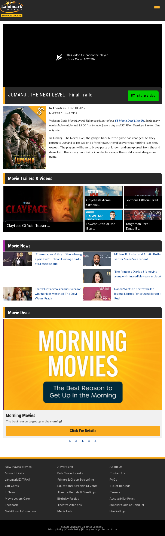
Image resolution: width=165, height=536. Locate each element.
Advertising (65, 466)
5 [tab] (95, 441)
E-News (10, 492)
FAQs (113, 479)
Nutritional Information (20, 511)
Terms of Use (109, 529)
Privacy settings (91, 529)
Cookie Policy (72, 529)
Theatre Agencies (69, 504)
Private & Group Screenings (76, 479)
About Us (116, 466)
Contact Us (117, 473)
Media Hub (64, 511)
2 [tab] (76, 441)
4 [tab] (89, 441)
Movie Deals (19, 312)
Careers (115, 492)
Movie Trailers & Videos (30, 178)
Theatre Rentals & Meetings (76, 492)
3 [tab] (82, 441)
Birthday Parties (68, 498)
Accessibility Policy (122, 498)
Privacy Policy (55, 529)
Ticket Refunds (120, 485)
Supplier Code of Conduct (127, 504)
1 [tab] (70, 441)
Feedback (11, 504)
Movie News (19, 246)
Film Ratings (118, 511)
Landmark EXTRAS (17, 479)
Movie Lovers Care (17, 498)
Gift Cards (12, 485)
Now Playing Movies (18, 466)
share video (143, 95)
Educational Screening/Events (77, 485)
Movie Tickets (14, 473)
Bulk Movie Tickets (70, 473)
